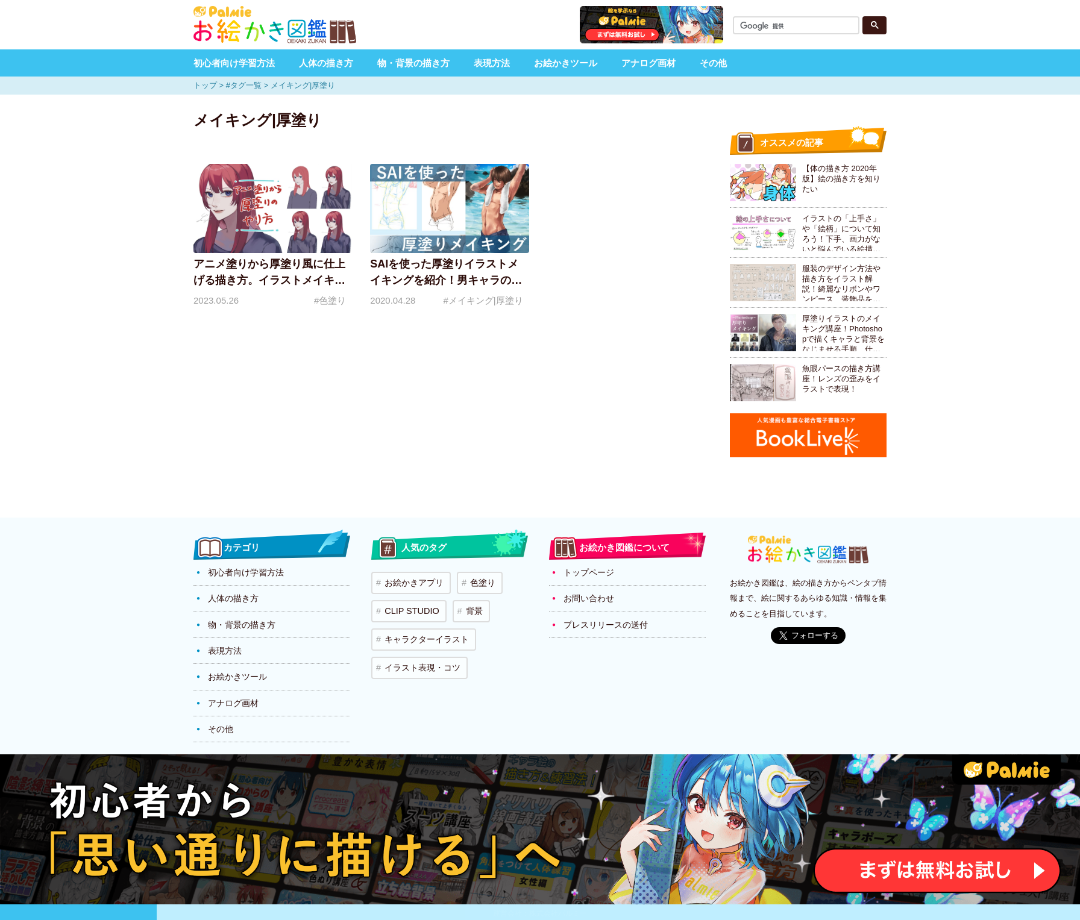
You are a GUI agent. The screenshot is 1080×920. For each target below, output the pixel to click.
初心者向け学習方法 (234, 63)
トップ (205, 85)
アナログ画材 (648, 63)
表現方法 (492, 63)
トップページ (589, 572)
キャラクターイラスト (424, 629)
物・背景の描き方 (413, 63)
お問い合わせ (589, 596)
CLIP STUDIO (408, 605)
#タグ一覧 (244, 85)
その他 (713, 63)
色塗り (476, 581)
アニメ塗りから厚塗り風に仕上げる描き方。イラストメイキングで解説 (269, 280)
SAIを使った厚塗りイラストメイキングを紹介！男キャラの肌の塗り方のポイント (446, 280)
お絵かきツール (565, 63)
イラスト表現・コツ (420, 653)
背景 (466, 605)
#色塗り (330, 300)
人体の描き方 (326, 63)
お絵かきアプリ (411, 581)
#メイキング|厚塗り (483, 300)
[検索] (798, 26)
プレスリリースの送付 (606, 621)
